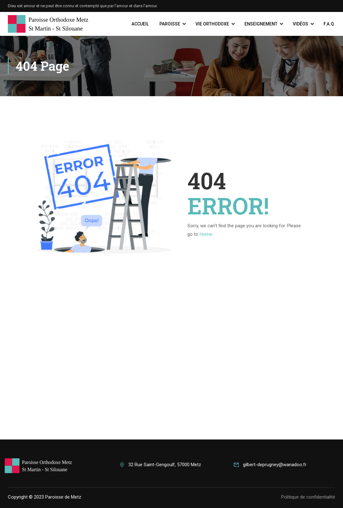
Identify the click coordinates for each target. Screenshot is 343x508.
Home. (206, 234)
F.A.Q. (329, 23)
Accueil (140, 23)
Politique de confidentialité (308, 497)
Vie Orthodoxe (212, 23)
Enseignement (260, 23)
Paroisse (169, 23)
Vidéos (300, 23)
